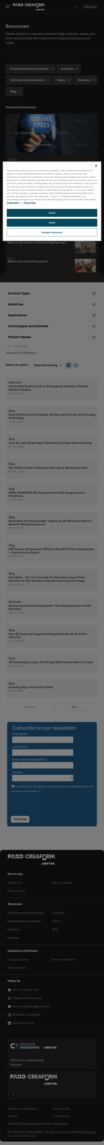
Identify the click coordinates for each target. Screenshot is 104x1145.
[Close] (96, 166)
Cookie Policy (13, 202)
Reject (52, 222)
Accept (52, 213)
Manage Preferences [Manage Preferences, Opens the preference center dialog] (52, 232)
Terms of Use (29, 202)
